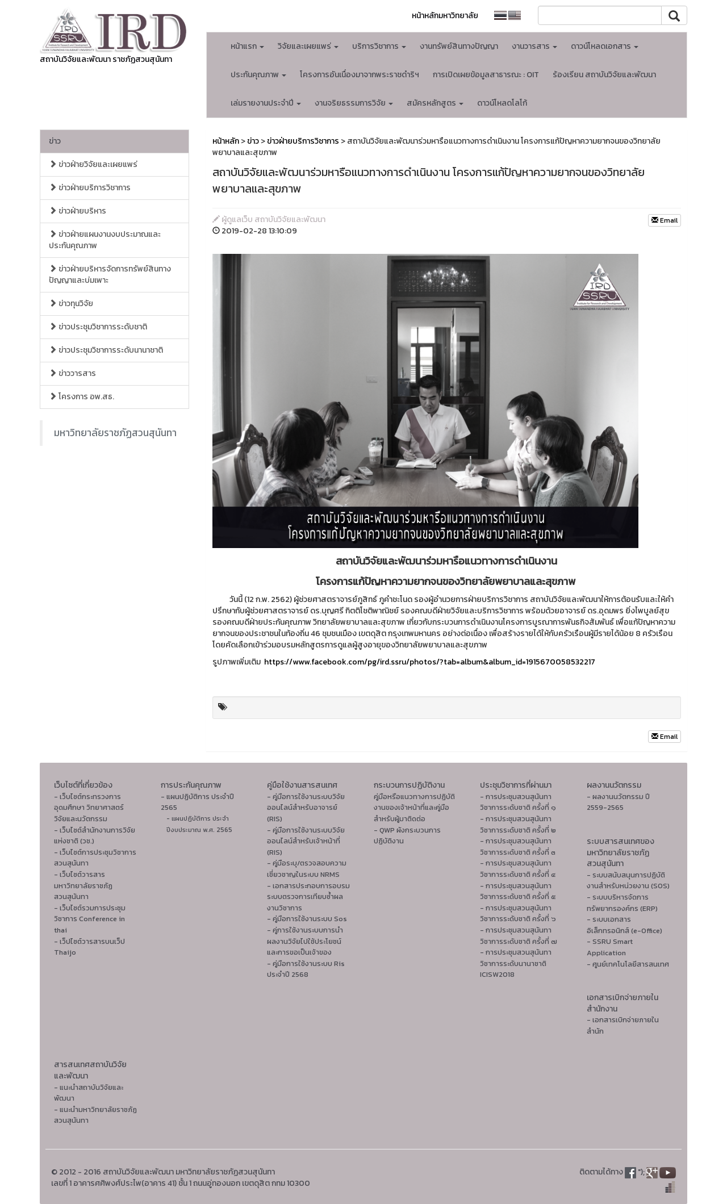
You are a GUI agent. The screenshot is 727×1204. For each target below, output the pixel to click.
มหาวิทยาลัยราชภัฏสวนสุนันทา (115, 432)
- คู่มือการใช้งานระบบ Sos (307, 918)
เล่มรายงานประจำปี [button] (266, 103)
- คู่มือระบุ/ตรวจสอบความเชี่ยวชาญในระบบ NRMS (306, 869)
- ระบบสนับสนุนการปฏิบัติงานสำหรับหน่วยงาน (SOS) (628, 880)
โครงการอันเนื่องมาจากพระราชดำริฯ (359, 75)
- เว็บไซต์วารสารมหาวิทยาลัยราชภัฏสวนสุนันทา (83, 885)
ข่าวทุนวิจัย (71, 304)
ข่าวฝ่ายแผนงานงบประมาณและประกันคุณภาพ (105, 240)
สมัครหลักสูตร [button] (435, 103)
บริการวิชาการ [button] (379, 46)
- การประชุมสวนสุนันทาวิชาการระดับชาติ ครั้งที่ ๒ (518, 824)
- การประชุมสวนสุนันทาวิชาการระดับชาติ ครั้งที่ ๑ (518, 802)
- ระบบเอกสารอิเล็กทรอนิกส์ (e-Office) (624, 925)
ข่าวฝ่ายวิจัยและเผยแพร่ (93, 164)
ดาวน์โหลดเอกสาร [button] (604, 46)
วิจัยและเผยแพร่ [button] (308, 46)
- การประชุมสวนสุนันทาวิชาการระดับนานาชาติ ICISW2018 (515, 963)
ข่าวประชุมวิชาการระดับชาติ (98, 327)
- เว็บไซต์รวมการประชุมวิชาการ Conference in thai (90, 918)
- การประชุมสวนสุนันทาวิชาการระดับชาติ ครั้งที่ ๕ (518, 891)
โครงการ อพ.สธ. (81, 397)
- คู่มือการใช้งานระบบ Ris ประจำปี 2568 (306, 969)
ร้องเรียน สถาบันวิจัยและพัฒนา (604, 75)
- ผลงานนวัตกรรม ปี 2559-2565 (618, 802)
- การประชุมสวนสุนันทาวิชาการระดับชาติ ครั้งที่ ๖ (518, 913)
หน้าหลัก (225, 141)
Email (664, 220)
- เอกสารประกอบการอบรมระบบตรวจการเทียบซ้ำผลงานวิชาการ (308, 896)
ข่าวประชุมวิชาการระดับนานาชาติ (106, 350)
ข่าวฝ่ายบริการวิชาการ (90, 188)
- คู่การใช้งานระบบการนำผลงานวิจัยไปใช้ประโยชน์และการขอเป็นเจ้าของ (305, 941)
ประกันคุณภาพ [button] (258, 75)
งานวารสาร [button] (534, 46)
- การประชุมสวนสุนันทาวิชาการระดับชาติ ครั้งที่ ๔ (517, 869)
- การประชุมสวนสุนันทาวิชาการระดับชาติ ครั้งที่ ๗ (518, 936)
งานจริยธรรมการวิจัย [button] (354, 103)
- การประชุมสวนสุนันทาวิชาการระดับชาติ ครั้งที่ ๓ (517, 846)
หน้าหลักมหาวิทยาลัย (445, 16)
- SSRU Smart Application (610, 947)
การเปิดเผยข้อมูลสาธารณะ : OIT (486, 75)
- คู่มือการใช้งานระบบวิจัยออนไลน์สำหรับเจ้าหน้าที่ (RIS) (306, 841)
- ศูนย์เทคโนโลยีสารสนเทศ (628, 964)
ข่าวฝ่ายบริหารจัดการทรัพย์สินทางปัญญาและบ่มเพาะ (110, 274)
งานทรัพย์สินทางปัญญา (459, 46)
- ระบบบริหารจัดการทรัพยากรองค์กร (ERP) (622, 903)
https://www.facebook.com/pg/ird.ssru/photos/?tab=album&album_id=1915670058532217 (429, 662)
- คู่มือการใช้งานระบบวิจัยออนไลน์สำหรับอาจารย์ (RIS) (306, 807)
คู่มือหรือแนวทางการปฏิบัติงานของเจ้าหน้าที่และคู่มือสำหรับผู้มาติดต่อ (414, 807)
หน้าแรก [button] (247, 46)
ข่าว (55, 141)
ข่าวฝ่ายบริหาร (77, 211)
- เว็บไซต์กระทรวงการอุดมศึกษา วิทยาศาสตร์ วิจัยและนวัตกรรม (89, 807)
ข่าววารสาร (72, 373)
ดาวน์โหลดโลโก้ (502, 103)
